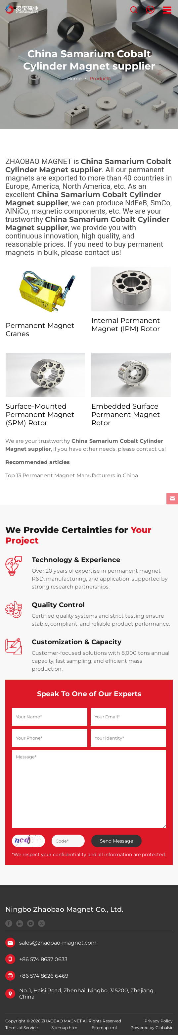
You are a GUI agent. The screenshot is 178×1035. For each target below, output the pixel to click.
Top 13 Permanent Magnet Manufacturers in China (71, 475)
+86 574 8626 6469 (43, 976)
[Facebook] (8, 924)
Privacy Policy (159, 1020)
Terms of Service (21, 1027)
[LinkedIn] (19, 924)
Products (100, 78)
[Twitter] (41, 924)
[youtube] (30, 924)
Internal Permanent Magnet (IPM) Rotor (125, 324)
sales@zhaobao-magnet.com (58, 943)
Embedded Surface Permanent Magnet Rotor (125, 414)
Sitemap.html (64, 1027)
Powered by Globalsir (151, 1027)
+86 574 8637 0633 (43, 959)
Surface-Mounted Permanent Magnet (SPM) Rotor (40, 414)
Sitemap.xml (104, 1027)
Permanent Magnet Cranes (40, 329)
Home (74, 78)
